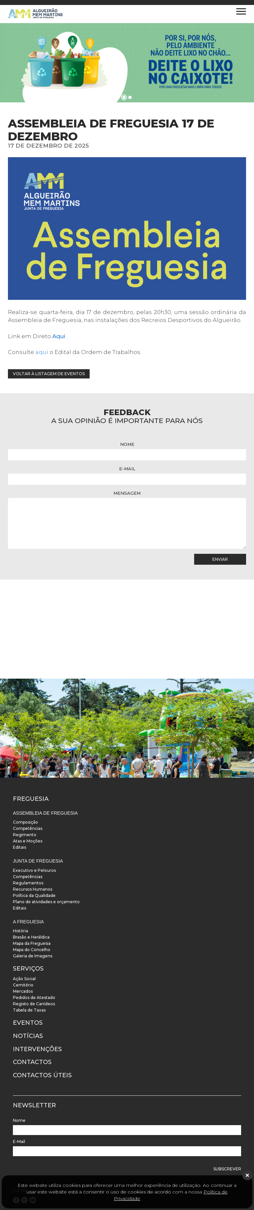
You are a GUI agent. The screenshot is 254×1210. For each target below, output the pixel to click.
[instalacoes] (127, 728)
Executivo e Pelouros (34, 870)
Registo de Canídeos (34, 1003)
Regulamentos (28, 882)
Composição (25, 822)
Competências (27, 828)
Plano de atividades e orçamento (46, 901)
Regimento (24, 834)
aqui (41, 352)
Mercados (23, 991)
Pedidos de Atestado (34, 997)
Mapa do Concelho (31, 949)
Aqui (58, 336)
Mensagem (127, 493)
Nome (127, 444)
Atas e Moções (27, 840)
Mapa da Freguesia (32, 943)
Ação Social (24, 978)
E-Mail (127, 468)
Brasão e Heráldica (31, 937)
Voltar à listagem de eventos (49, 373)
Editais (19, 847)
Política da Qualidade (34, 895)
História (20, 930)
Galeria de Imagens (32, 955)
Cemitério (23, 984)
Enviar (220, 559)
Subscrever (227, 1168)
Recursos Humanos (32, 889)
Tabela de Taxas (29, 1010)
